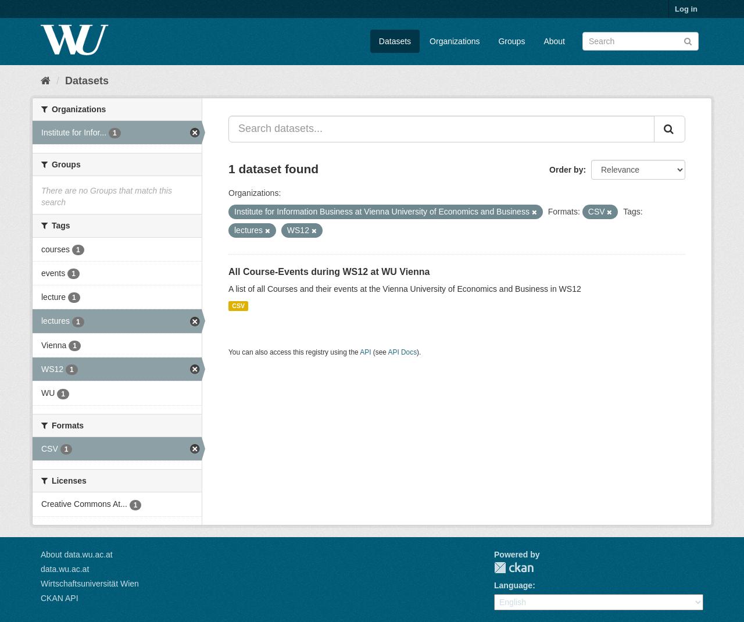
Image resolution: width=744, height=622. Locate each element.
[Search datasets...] (441, 129)
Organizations (455, 41)
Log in (686, 9)
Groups (511, 41)
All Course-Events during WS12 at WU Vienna (329, 272)
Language (513, 585)
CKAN (514, 568)
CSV (238, 305)
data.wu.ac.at (65, 569)
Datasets (395, 41)
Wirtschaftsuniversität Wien (90, 583)
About (554, 41)
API (365, 352)
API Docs (402, 352)
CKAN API (59, 598)
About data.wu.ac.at (77, 554)
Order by (566, 169)
